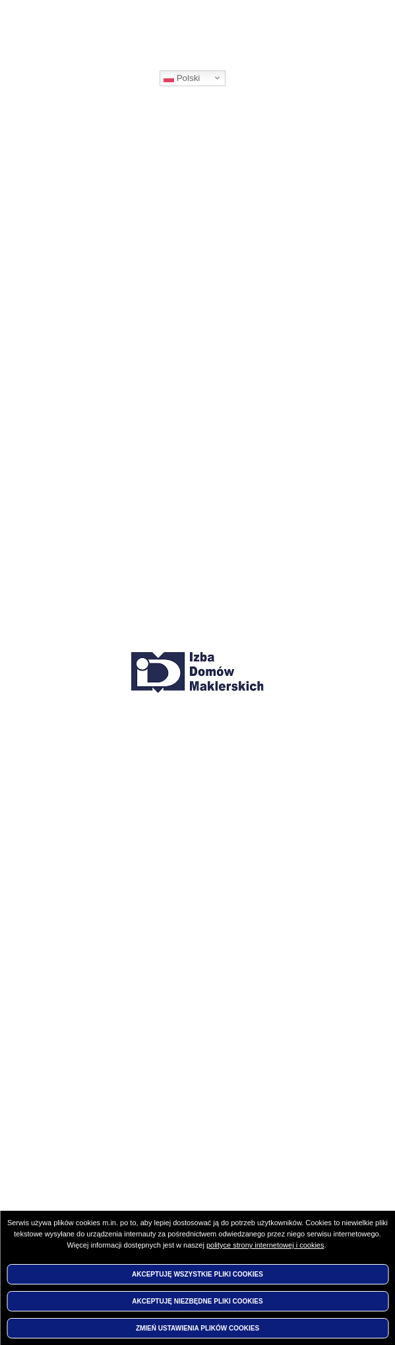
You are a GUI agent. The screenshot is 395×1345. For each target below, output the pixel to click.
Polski (182, 78)
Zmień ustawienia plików (197, 1328)
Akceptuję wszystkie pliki (197, 1274)
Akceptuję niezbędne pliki (197, 1301)
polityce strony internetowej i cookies (265, 1245)
